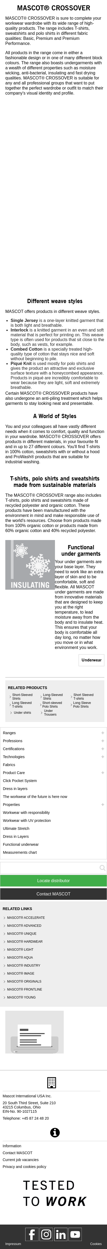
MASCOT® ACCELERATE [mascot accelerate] (26, 918)
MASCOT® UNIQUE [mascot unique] (21, 934)
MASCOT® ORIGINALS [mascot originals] (24, 981)
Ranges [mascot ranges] (9, 733)
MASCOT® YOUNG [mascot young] (21, 997)
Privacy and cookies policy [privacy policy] (24, 1167)
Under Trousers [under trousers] (50, 712)
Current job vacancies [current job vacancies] (20, 1160)
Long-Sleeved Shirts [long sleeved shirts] (53, 696)
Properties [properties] (11, 804)
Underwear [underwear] (91, 659)
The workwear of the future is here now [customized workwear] (35, 797)
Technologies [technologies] (14, 757)
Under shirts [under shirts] (22, 713)
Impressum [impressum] (13, 1244)
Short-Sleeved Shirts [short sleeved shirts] (22, 696)
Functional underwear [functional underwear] (21, 844)
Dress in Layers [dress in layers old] (16, 836)
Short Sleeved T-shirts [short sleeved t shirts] (83, 696)
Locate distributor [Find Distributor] (53, 880)
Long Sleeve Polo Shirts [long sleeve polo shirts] (82, 704)
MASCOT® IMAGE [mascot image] (20, 973)
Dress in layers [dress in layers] (15, 789)
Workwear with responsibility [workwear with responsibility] (26, 812)
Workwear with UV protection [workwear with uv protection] (27, 820)
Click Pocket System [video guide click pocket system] (20, 781)
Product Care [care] (14, 773)
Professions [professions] (12, 741)
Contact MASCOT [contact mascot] (17, 1153)
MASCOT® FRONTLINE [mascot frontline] (24, 989)
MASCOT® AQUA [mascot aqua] (20, 957)
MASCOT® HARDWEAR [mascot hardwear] (25, 942)
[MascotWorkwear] (31, 1234)
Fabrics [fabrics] (9, 765)
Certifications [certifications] (13, 749)
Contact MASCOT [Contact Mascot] (53, 894)
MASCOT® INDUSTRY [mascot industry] (23, 965)
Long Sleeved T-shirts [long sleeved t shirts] (22, 704)
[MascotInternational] (75, 1234)
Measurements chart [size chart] (20, 852)
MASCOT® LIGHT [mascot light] (20, 949)
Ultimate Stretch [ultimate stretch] (16, 828)
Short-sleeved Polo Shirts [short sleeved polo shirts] (52, 704)
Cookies (96, 1244)
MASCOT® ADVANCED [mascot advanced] (24, 926)
